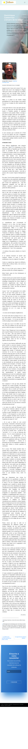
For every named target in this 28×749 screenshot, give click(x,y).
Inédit (8, 82)
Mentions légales (7, 705)
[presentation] (17, 677)
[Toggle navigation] (24, 2)
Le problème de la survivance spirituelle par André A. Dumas (6, 638)
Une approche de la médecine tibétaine (20, 637)
